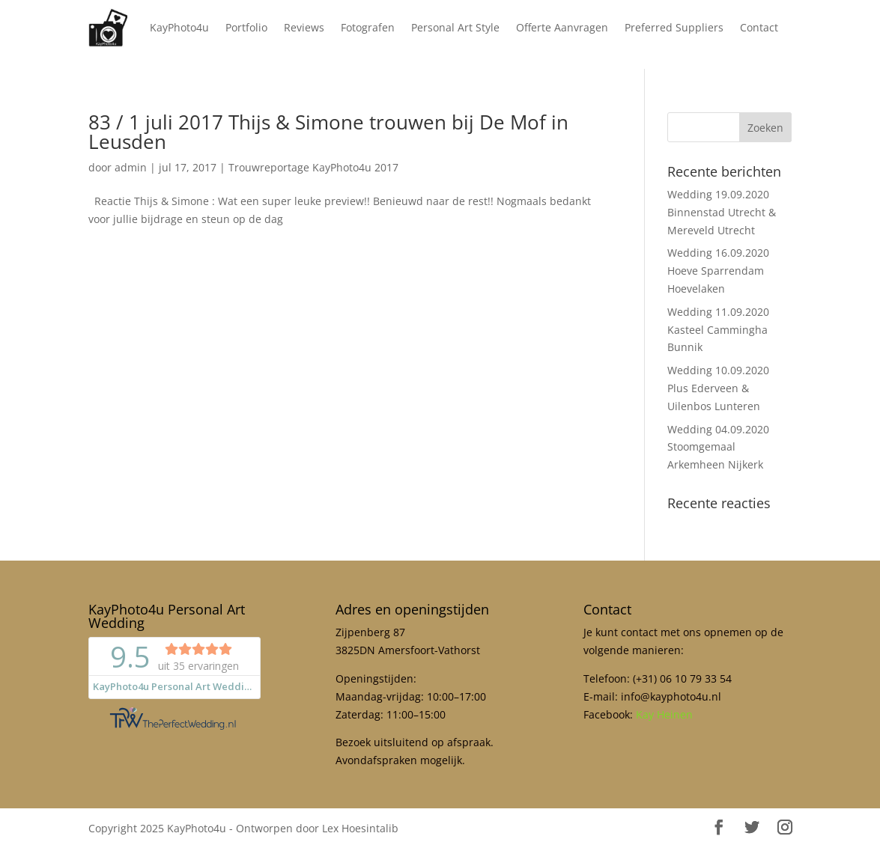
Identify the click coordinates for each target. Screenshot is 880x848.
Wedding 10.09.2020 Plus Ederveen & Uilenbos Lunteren (718, 388)
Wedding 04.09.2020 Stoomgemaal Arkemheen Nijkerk (718, 447)
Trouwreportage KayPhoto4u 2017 (313, 167)
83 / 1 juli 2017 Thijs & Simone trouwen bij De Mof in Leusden (328, 132)
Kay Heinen (664, 714)
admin (131, 167)
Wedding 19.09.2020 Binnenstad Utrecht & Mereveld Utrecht (721, 212)
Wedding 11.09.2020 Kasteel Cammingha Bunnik (718, 330)
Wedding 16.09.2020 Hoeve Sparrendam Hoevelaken (718, 270)
